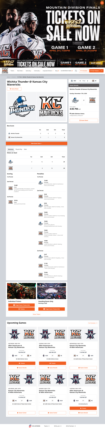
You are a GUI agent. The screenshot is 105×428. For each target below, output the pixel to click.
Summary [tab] (10, 149)
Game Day (29, 70)
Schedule (83, 71)
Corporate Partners (48, 70)
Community (37, 70)
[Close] (102, 3)
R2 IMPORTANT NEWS (67, 70)
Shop (57, 70)
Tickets (13, 70)
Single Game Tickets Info (21, 305)
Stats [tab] (25, 149)
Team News (20, 70)
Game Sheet (14, 89)
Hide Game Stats (36, 143)
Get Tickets (94, 71)
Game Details (22, 368)
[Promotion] (52, 63)
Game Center (83, 368)
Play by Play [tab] (19, 149)
